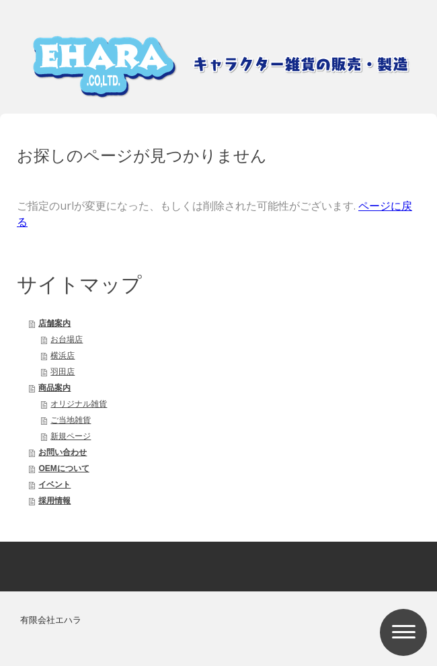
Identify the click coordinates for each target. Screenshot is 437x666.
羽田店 (62, 371)
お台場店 (66, 339)
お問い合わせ (62, 452)
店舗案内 (54, 323)
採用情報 (54, 500)
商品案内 (54, 387)
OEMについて (63, 468)
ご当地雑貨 (70, 420)
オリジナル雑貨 (78, 404)
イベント (54, 484)
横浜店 (62, 355)
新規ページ (70, 436)
